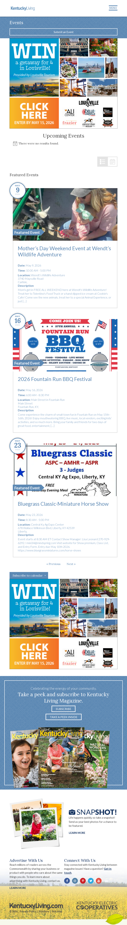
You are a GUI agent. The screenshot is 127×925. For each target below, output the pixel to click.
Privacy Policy (28, 911)
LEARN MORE (18, 887)
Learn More (77, 832)
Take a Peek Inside (63, 717)
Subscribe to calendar (28, 575)
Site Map (57, 911)
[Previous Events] (53, 564)
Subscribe (63, 708)
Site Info (44, 911)
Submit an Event (63, 32)
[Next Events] (71, 564)
